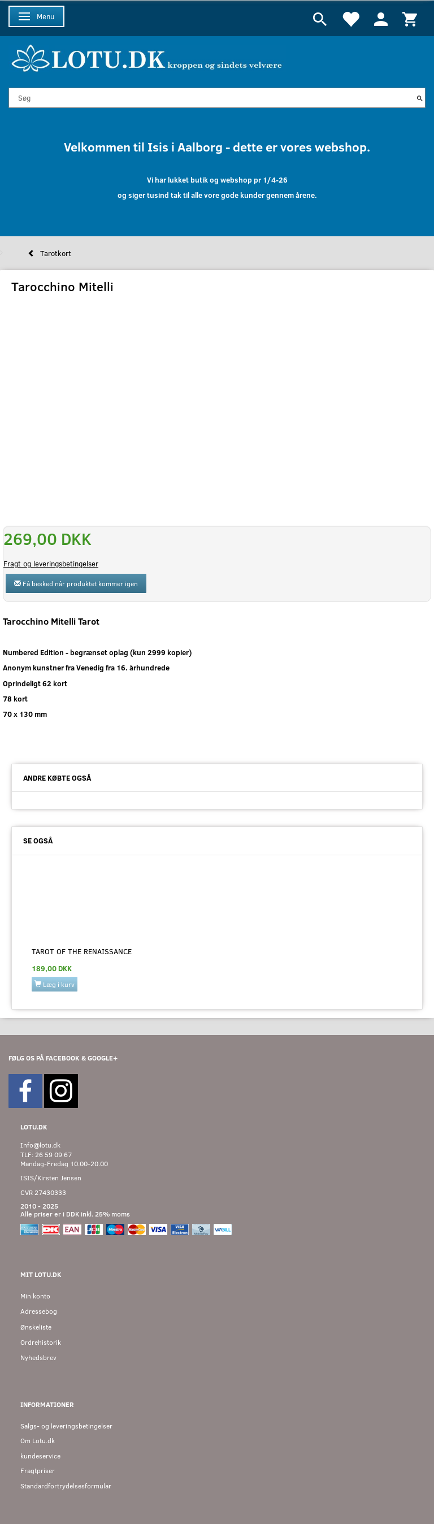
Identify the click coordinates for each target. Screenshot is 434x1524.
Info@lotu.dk (40, 1145)
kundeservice (40, 1456)
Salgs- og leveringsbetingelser (66, 1426)
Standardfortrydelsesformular (65, 1486)
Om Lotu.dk (37, 1440)
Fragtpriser (37, 1470)
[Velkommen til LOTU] (147, 57)
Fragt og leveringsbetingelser (50, 563)
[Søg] (420, 98)
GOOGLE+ (103, 1058)
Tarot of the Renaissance (82, 951)
